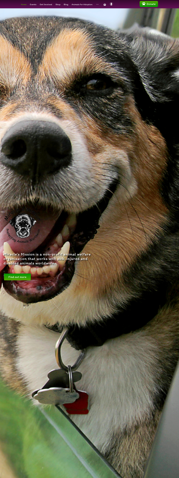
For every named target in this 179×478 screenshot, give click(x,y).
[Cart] (104, 4)
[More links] (97, 4)
